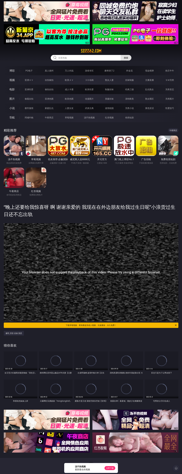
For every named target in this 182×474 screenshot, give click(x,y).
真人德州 (49, 70)
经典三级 (129, 89)
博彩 (12, 70)
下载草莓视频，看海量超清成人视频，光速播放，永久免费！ (121, 325)
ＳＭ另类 (169, 80)
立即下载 (110, 468)
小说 (12, 108)
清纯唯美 (129, 98)
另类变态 (169, 89)
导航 (12, 117)
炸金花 (129, 70)
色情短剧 (129, 117)
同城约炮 (29, 117)
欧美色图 (69, 98)
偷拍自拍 (49, 89)
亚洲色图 (49, 98)
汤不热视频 (89, 117)
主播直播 (149, 80)
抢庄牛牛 (169, 70)
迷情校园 (109, 108)
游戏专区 (89, 70)
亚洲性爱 (29, 89)
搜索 (126, 57)
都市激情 (29, 108)
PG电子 (29, 70)
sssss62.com (91, 51)
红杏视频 (109, 117)
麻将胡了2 (109, 70)
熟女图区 (149, 98)
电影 (12, 89)
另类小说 (129, 108)
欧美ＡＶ (69, 80)
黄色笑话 (149, 108)
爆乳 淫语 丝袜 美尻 (14, 333)
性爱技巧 (169, 108)
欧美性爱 (89, 89)
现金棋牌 (149, 70)
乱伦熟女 (149, 89)
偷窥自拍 (29, 98)
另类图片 (169, 98)
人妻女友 (69, 108)
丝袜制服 (129, 80)
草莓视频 (69, 117)
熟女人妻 (109, 80)
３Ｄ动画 (89, 80)
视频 (12, 80)
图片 (12, 99)
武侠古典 (89, 108)
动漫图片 (89, 98)
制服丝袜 (109, 89)
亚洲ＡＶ (29, 80)
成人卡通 (69, 89)
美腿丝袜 (109, 98)
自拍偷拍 (49, 80)
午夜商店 (49, 117)
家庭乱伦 (49, 108)
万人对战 (69, 70)
